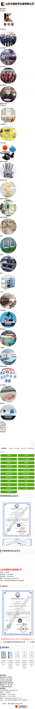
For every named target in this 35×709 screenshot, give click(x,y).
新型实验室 (9, 466)
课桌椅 (9, 455)
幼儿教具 (26, 477)
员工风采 (9, 679)
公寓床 (26, 455)
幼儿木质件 (26, 459)
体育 (26, 484)
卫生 (26, 488)
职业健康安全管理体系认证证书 (15, 642)
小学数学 (26, 466)
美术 (8, 484)
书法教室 (8, 491)
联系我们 (3, 431)
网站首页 (3, 9)
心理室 (9, 481)
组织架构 (9, 681)
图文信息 (17, 448)
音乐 (26, 481)
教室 (33, 642)
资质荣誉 (3, 426)
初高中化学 (26, 473)
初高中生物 (9, 473)
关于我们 (3, 10)
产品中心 (3, 105)
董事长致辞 (3, 683)
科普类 (9, 462)
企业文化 (3, 681)
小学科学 (8, 470)
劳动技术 (8, 488)
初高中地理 (9, 477)
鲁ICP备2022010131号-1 (15, 703)
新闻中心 (3, 428)
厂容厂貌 (3, 430)
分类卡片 (8, 459)
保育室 (26, 462)
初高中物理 (26, 470)
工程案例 (3, 424)
